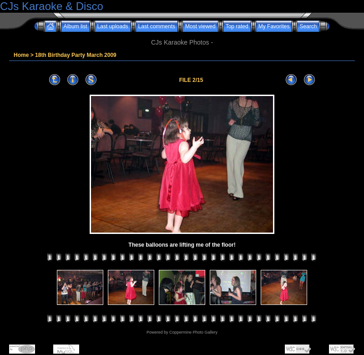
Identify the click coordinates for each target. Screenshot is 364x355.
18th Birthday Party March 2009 (75, 55)
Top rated (237, 26)
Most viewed (200, 26)
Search (308, 26)
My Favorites (274, 26)
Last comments (156, 26)
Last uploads (112, 26)
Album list (75, 26)
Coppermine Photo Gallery (193, 332)
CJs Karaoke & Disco (51, 6)
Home (21, 55)
